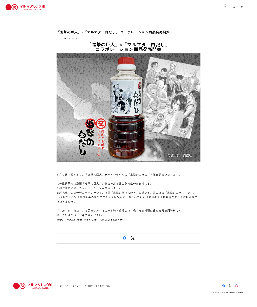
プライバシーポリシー (70, 286)
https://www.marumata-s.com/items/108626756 (90, 219)
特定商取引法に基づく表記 (97, 286)
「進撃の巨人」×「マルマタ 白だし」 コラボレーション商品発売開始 (113, 32)
